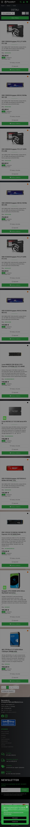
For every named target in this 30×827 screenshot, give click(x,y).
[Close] (15, 818)
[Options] (15, 821)
